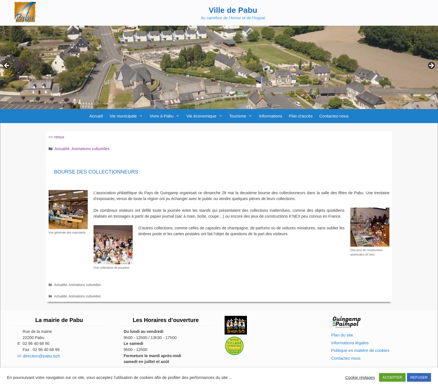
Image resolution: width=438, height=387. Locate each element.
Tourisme (242, 116)
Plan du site (342, 335)
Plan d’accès (301, 116)
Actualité (62, 148)
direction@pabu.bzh (41, 356)
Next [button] (431, 66)
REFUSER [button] (419, 377)
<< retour (57, 137)
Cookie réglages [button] (360, 377)
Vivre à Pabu (166, 116)
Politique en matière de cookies (360, 350)
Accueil (96, 116)
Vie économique (206, 116)
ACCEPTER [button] (392, 377)
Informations (270, 116)
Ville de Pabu (233, 10)
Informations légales (350, 342)
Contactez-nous (334, 116)
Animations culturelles (91, 148)
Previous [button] (7, 66)
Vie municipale (128, 116)
